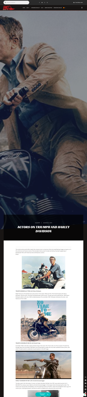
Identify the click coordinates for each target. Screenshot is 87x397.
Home (24, 7)
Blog (42, 7)
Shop (28, 8)
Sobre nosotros (48, 7)
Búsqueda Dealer (35, 7)
